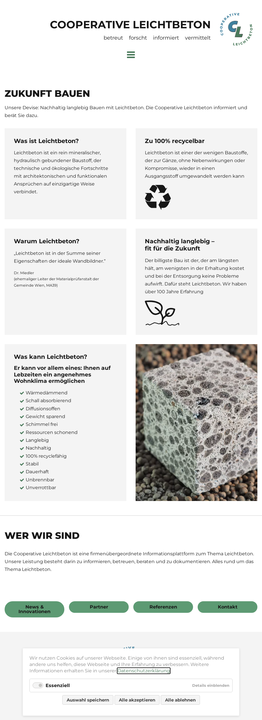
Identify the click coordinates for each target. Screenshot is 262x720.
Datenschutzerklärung (143, 670)
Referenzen (163, 607)
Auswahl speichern (88, 700)
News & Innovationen (34, 609)
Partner (99, 607)
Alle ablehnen (180, 700)
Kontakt (227, 607)
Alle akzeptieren (137, 700)
